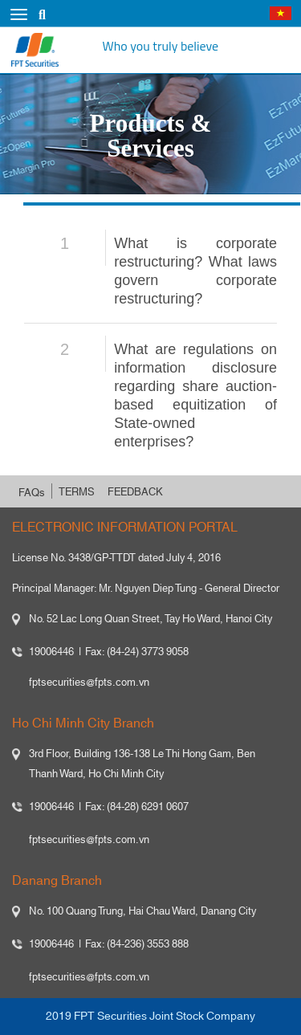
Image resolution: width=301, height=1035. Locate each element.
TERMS (77, 492)
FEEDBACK (135, 492)
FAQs (31, 493)
